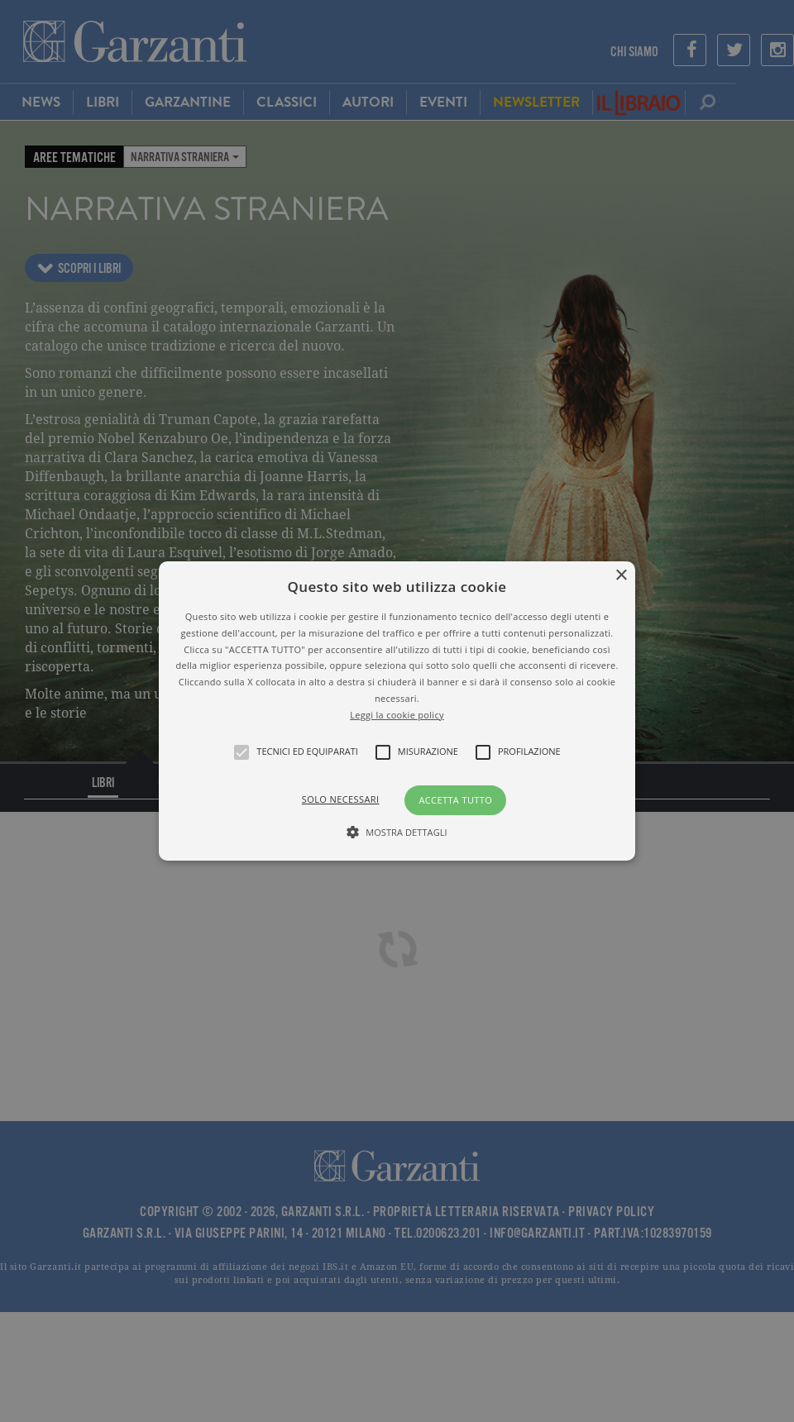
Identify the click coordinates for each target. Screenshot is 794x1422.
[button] (397, 711)
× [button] (621, 576)
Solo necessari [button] (341, 799)
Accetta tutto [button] (455, 800)
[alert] (397, 711)
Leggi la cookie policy (397, 715)
